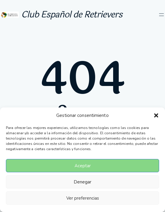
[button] (156, 115)
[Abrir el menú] (161, 14)
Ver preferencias (82, 198)
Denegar (82, 182)
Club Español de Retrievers (71, 14)
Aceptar (83, 166)
